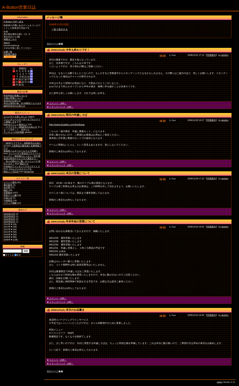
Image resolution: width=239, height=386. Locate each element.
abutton (224, 55)
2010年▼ (8, 234)
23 (19, 82)
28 (14, 84)
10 (22, 76)
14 (14, 79)
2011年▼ (8, 232)
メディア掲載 (10, 203)
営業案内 (211, 55)
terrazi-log (29, 171)
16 (19, 79)
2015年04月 (9, 216)
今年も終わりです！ (78, 49)
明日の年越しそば (76, 114)
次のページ (52, 43)
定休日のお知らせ (12, 101)
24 (22, 82)
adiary (220, 382)
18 (25, 79)
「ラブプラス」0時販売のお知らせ (20, 127)
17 (22, 79)
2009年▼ (8, 237)
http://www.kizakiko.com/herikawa (66, 124)
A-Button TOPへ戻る (13, 21)
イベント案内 (10, 182)
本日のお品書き (75, 309)
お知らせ (8, 198)
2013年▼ (8, 226)
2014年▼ (8, 224)
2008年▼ (8, 239)
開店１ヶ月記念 (11, 171)
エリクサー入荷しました (15, 116)
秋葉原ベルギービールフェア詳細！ (21, 151)
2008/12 (22, 68)
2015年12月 (9, 214)
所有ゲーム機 (10, 195)
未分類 (7, 187)
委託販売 (8, 185)
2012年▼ (8, 229)
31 (22, 84)
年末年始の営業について (80, 221)
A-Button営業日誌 (19, 7)
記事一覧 (8, 52)
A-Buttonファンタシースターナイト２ (22, 166)
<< (14, 68)
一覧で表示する (59, 29)
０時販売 (8, 200)
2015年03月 (9, 219)
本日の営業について (78, 173)
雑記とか (24, 164)
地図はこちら (10, 39)
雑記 (6, 190)
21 (14, 82)
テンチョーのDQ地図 (14, 132)
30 (19, 84)
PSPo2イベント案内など (16, 124)
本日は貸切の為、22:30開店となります (22, 103)
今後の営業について (13, 98)
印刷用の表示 (10, 54)
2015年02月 (9, 221)
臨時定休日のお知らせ (14, 106)
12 (28, 76)
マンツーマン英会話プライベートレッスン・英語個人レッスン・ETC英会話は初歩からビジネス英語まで (22, 156)
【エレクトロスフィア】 (20, 169)
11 (25, 76)
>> (31, 68)
